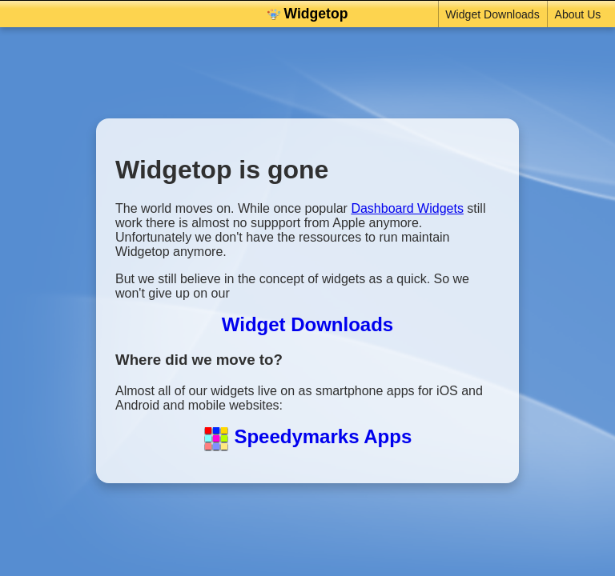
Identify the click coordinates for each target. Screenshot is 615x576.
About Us (576, 14)
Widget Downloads (490, 14)
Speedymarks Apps (307, 436)
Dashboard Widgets (407, 208)
